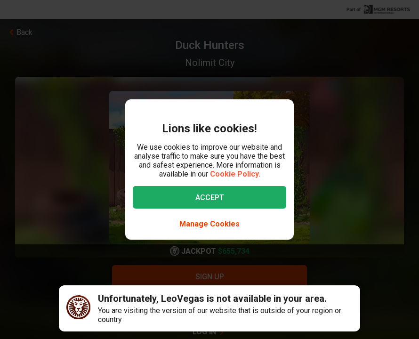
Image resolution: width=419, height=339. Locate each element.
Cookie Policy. (235, 174)
